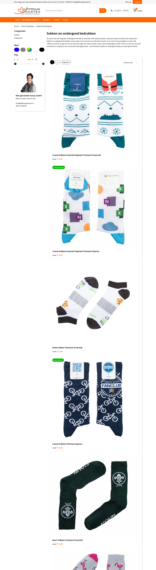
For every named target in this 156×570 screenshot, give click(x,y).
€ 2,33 (87, 149)
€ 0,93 (116, 188)
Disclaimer (84, 514)
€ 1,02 (57, 230)
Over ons (128, 2)
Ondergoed (18, 38)
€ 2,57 (87, 317)
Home (17, 20)
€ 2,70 (116, 317)
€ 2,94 (116, 359)
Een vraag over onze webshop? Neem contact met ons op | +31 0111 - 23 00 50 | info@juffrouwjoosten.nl (52, 2)
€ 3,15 (87, 104)
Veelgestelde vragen (56, 514)
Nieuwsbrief (53, 511)
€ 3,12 (57, 149)
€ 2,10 (57, 275)
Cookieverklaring (86, 508)
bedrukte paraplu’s (74, 484)
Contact (137, 2)
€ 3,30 (87, 404)
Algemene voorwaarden (89, 504)
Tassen (65, 20)
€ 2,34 (116, 149)
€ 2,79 (87, 355)
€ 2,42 (87, 188)
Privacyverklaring (86, 511)
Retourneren (53, 521)
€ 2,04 (116, 104)
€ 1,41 (87, 272)
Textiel (56, 20)
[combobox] (71, 10)
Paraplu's (46, 20)
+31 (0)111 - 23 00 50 (121, 10)
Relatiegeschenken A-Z (30, 20)
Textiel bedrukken (27, 26)
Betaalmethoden (55, 518)
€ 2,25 (57, 107)
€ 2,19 (116, 275)
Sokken (17, 35)
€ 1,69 (87, 230)
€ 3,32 (57, 191)
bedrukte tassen (58, 484)
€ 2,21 (57, 313)
